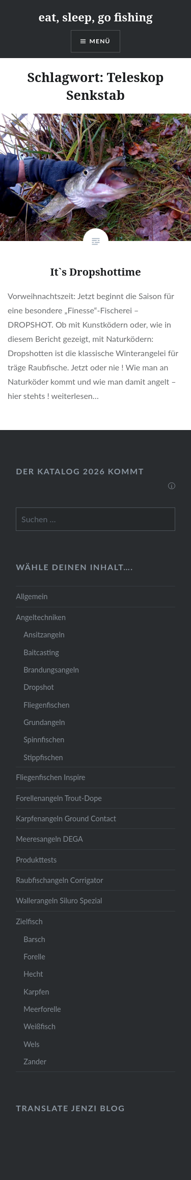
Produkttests (36, 859)
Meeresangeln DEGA (49, 839)
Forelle (34, 956)
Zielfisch (29, 921)
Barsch (34, 939)
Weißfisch (39, 1026)
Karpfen (36, 991)
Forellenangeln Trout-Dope (59, 798)
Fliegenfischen (46, 705)
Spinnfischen (43, 739)
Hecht (33, 974)
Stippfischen (43, 757)
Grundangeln (44, 722)
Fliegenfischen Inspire (50, 777)
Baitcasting (41, 652)
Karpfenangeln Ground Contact (66, 818)
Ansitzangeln (44, 634)
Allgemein (31, 596)
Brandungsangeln (51, 669)
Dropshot (38, 687)
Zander (34, 1061)
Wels (31, 1044)
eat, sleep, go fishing (95, 16)
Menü (100, 41)
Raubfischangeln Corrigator (59, 880)
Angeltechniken (41, 617)
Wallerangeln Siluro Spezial (59, 900)
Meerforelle (42, 1009)
